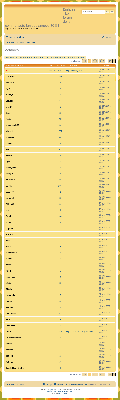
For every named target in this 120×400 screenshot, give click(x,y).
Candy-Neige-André (15, 368)
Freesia (9, 247)
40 (60, 137)
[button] (84, 61)
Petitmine (10, 362)
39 (60, 83)
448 (60, 77)
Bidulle (9, 289)
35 (60, 283)
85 (60, 180)
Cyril (8, 162)
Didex (8, 332)
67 (60, 313)
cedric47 (10, 192)
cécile (8, 283)
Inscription (104, 66)
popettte (9, 228)
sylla (8, 89)
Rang (52, 66)
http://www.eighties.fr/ (75, 70)
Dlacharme (11, 313)
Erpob (8, 216)
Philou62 (10, 204)
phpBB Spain (63, 393)
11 (60, 356)
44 (60, 162)
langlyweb (10, 277)
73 (60, 95)
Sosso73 (10, 83)
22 (60, 240)
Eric (8, 240)
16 (60, 89)
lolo (7, 210)
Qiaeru (71, 391)
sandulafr (10, 198)
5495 (60, 70)
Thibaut (9, 234)
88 (60, 113)
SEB (8, 319)
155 (60, 149)
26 (60, 174)
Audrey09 (10, 180)
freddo (9, 301)
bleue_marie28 (12, 125)
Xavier (9, 119)
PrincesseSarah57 (14, 338)
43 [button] (110, 61)
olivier (9, 259)
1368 (60, 301)
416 (60, 119)
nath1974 (10, 77)
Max (8, 70)
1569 (60, 186)
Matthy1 (9, 95)
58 (60, 125)
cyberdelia (10, 295)
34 (60, 101)
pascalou (10, 350)
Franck (9, 344)
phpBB (52, 390)
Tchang (9, 265)
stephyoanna (12, 168)
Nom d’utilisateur (14, 66)
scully (8, 222)
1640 (60, 216)
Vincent (9, 131)
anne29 (9, 107)
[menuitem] (22, 37)
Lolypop (9, 101)
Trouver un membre (13, 57)
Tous (24, 57)
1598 (60, 204)
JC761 (9, 186)
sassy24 (9, 174)
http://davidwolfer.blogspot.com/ (79, 332)
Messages (60, 66)
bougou (9, 356)
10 (60, 362)
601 (60, 332)
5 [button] (103, 61)
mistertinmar (11, 253)
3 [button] (96, 61)
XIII (7, 149)
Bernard (9, 155)
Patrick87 (10, 307)
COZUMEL (10, 325)
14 (60, 325)
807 (60, 131)
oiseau (9, 143)
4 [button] (100, 61)
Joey (8, 113)
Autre (82, 57)
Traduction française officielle (57, 391)
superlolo (10, 137)
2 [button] (93, 61)
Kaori (8, 271)
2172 (60, 344)
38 (60, 198)
